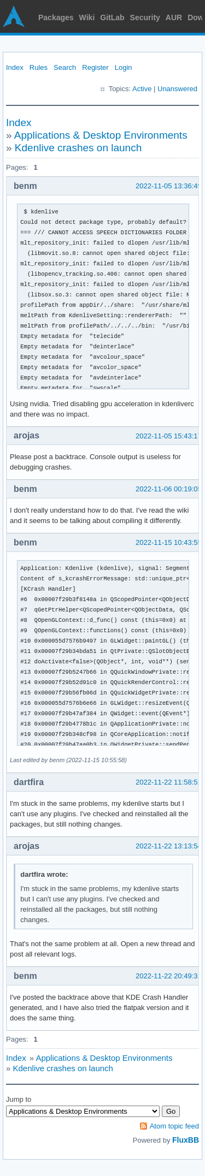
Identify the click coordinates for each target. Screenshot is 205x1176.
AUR (174, 17)
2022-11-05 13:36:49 (169, 186)
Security (145, 17)
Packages (56, 17)
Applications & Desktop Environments (101, 135)
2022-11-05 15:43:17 (169, 436)
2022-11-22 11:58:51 (169, 782)
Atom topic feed (174, 1126)
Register (95, 67)
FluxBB (185, 1140)
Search (65, 67)
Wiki (87, 17)
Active (141, 89)
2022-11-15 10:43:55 (169, 542)
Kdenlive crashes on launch (78, 147)
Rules (39, 67)
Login (123, 67)
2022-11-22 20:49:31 (169, 976)
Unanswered (177, 89)
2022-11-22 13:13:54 (169, 846)
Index (15, 67)
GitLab (112, 17)
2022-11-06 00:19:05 (169, 489)
